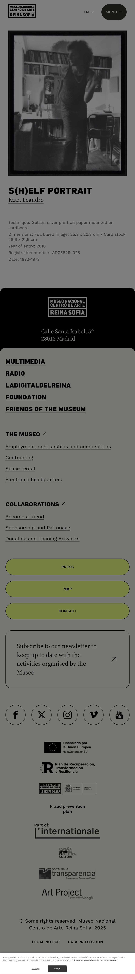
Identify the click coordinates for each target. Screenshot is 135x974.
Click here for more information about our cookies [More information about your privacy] (94, 964)
